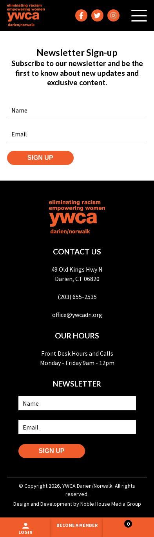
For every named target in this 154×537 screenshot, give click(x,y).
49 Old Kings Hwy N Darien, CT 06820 (77, 274)
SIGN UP (40, 157)
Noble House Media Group (110, 503)
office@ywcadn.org (77, 315)
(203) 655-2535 (77, 297)
